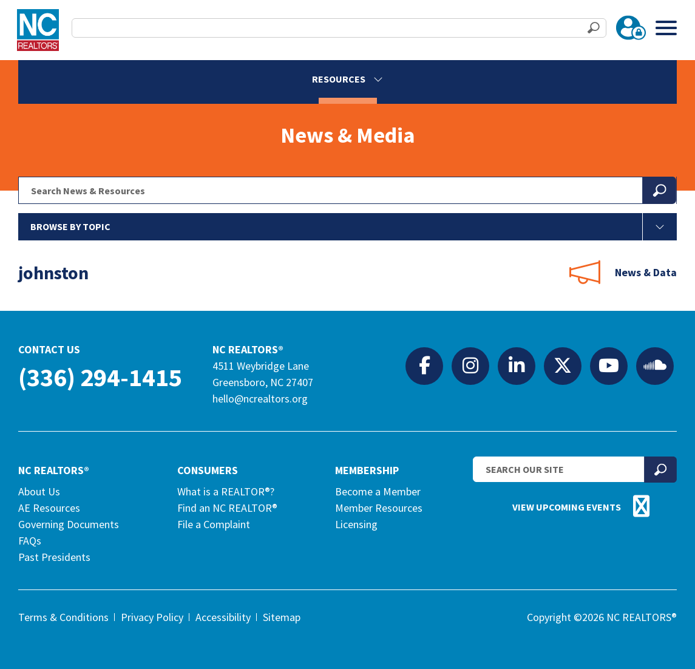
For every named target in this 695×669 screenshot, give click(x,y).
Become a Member (378, 491)
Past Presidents (54, 557)
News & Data (646, 272)
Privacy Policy (152, 617)
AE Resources (49, 508)
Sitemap (281, 617)
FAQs (29, 541)
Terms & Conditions (63, 617)
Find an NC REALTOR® (227, 508)
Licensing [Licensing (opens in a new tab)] (356, 524)
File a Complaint (213, 524)
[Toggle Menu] (666, 28)
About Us (39, 491)
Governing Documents (68, 524)
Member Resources (378, 508)
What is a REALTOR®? (225, 491)
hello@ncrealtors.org (260, 399)
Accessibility (223, 617)
